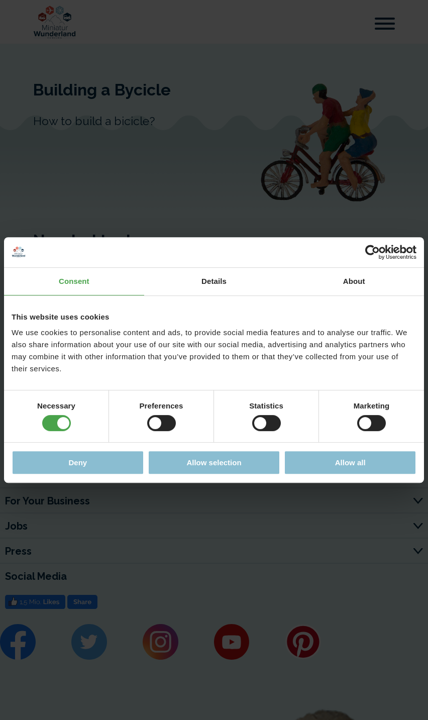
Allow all (350, 462)
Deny (77, 462)
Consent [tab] (74, 281)
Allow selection (213, 462)
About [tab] (354, 281)
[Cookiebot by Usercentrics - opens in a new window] (372, 252)
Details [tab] (214, 281)
